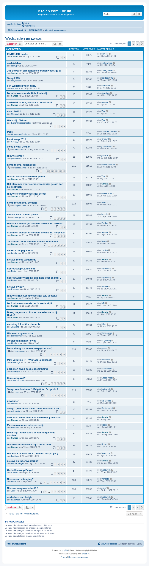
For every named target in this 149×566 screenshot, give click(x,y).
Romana (15, 289)
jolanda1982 (107, 146)
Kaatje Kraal (107, 378)
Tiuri (103, 176)
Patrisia (104, 223)
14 (60, 171)
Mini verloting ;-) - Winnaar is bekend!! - (30, 360)
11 (48, 171)
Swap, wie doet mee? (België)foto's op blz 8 (32, 389)
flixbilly (14, 343)
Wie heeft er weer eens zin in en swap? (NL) (32, 453)
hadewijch (15, 371)
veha (17, 392)
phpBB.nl (86, 554)
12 (52, 171)
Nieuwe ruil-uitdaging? (20, 479)
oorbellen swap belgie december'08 (27, 368)
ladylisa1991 (17, 81)
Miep (103, 202)
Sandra (14, 56)
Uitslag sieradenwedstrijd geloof (26, 176)
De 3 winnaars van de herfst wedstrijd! (29, 303)
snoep (14, 403)
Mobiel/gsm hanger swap (21, 340)
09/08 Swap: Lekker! (19, 146)
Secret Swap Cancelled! (21, 268)
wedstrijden (14, 63)
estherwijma (106, 63)
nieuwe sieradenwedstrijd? (23, 461)
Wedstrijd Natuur (17, 120)
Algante (104, 102)
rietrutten (105, 93)
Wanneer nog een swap (20, 333)
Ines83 (104, 250)
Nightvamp (106, 268)
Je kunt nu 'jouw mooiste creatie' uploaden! (32, 241)
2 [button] (133, 43)
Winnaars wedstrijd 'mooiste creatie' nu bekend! (35, 223)
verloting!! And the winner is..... (25, 324)
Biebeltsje (15, 362)
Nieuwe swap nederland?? (22, 488)
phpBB (65, 550)
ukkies (104, 348)
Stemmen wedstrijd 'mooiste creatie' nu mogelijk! (36, 232)
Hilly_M (104, 54)
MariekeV (105, 453)
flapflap (14, 456)
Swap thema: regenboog (21, 164)
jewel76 (104, 155)
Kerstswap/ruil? (16, 378)
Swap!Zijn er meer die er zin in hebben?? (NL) (34, 408)
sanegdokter (107, 70)
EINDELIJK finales (17, 54)
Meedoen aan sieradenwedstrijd (25, 425)
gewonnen (13, 401)
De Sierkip (106, 401)
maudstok (15, 88)
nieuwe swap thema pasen (22, 214)
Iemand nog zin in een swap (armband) (29, 348)
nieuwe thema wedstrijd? (21, 259)
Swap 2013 (13, 78)
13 (56, 171)
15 (64, 171)
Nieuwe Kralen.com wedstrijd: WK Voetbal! (32, 295)
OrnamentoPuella (19, 134)
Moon (104, 241)
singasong (106, 340)
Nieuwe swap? (15, 155)
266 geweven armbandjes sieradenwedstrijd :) (34, 70)
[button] (142, 43)
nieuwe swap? (15, 286)
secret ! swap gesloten (20, 250)
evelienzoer (106, 193)
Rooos (104, 425)
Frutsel (14, 271)
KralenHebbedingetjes (21, 123)
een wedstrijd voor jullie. (21, 85)
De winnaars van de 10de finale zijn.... (29, 93)
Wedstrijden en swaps (23, 38)
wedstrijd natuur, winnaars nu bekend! (29, 102)
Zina (103, 111)
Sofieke (14, 473)
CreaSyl (14, 114)
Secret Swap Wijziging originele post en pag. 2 (34, 277)
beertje (18, 217)
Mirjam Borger (17, 463)
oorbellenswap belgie (19, 497)
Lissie (13, 481)
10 (64, 354)
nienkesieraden (108, 164)
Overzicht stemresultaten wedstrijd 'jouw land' (34, 417)
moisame (19, 149)
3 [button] (137, 43)
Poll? (10, 131)
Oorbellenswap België (20, 470)
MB (103, 303)
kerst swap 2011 (16, 139)
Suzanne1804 (17, 380)
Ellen (103, 324)
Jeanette (15, 327)
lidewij (14, 66)
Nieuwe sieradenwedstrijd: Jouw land (29, 444)
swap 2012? (14, 111)
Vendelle (105, 479)
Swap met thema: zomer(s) (22, 202)
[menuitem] (25, 23)
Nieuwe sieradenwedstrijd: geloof (26, 193)
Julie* (13, 491)
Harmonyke (16, 336)
